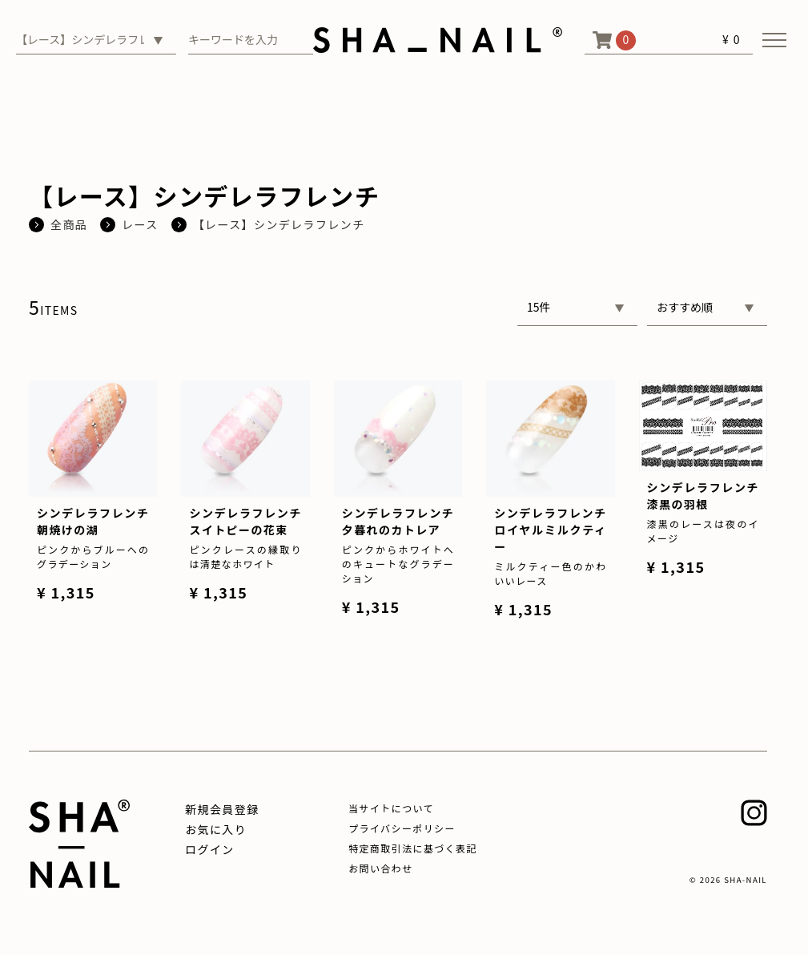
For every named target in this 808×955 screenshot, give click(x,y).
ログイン (210, 849)
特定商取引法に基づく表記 (412, 848)
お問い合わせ (380, 868)
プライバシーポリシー (402, 828)
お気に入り (216, 829)
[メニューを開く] (774, 40)
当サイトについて (391, 808)
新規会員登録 (222, 809)
